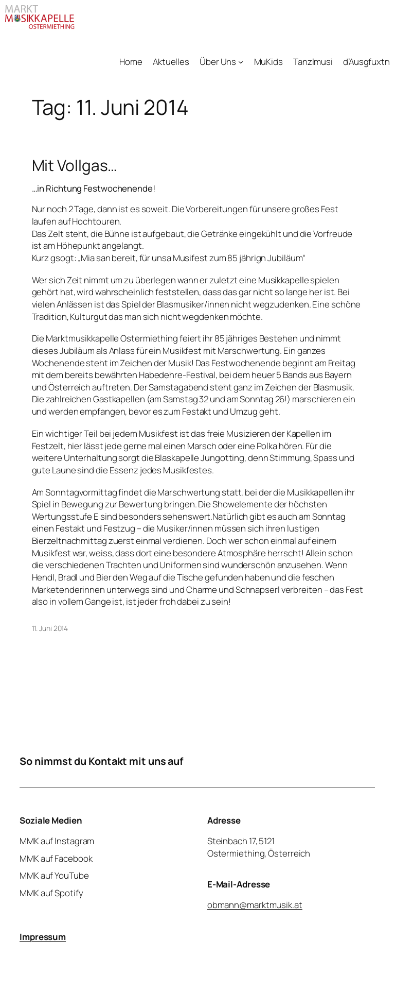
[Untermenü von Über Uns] (240, 61)
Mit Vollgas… (75, 165)
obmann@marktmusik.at (254, 905)
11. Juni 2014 (50, 628)
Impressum (43, 937)
